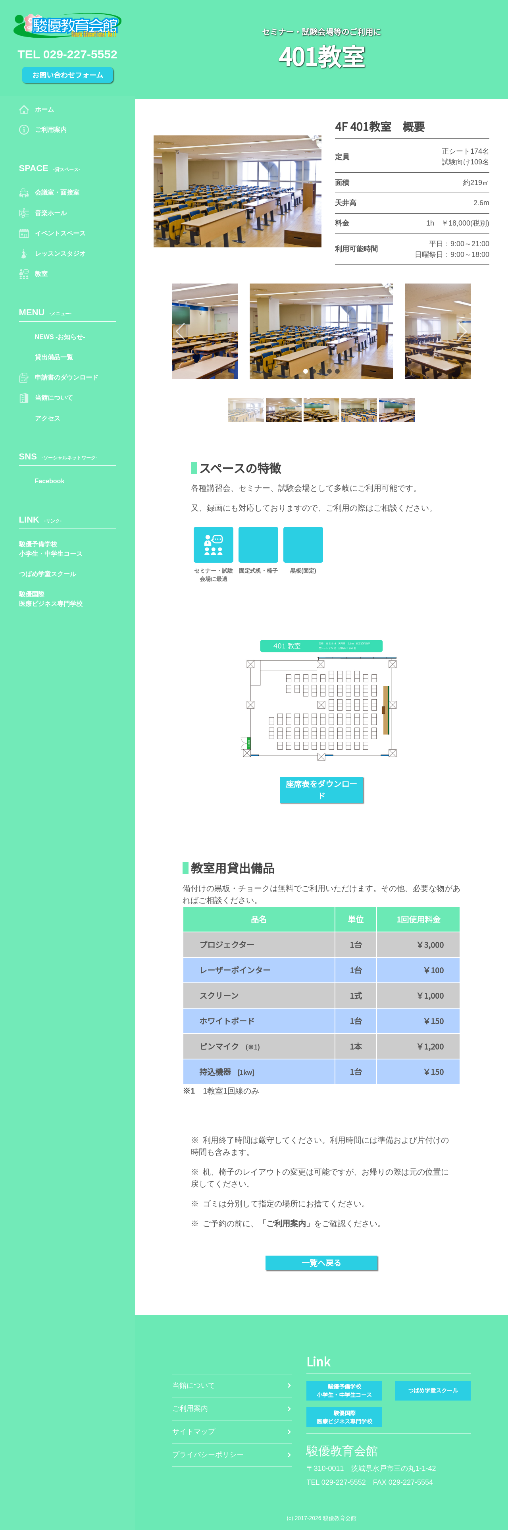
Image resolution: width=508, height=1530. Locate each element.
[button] (206, 331)
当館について (196, 1373)
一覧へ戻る (321, 1262)
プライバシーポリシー (212, 1467)
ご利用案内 (192, 1404)
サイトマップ (196, 1436)
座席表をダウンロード (321, 789)
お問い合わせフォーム (67, 74)
